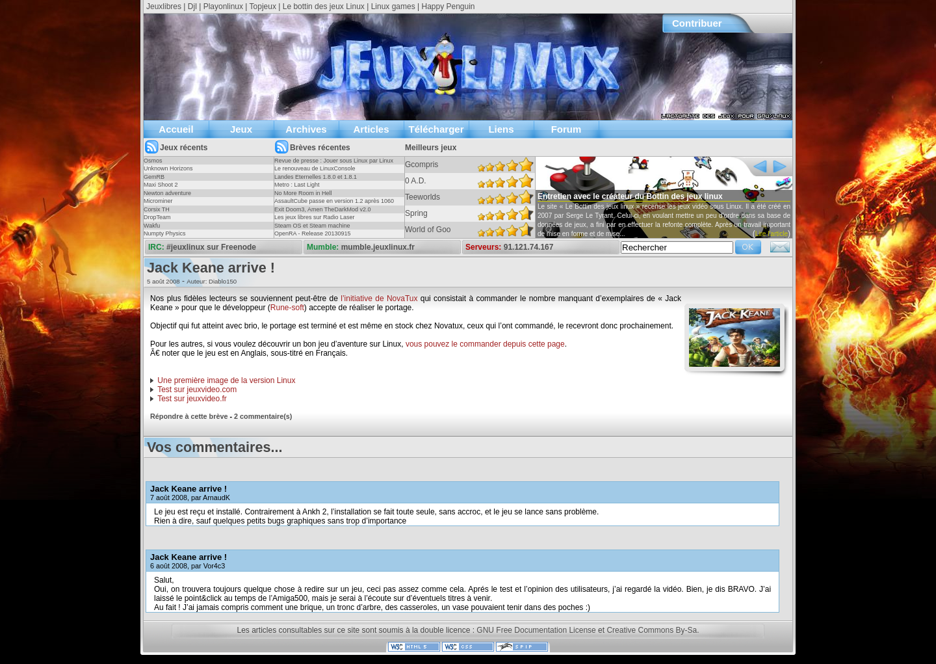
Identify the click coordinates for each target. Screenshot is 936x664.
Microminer (158, 201)
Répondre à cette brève (189, 416)
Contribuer (697, 23)
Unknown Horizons (168, 168)
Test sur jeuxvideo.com (197, 389)
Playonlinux (223, 6)
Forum (566, 129)
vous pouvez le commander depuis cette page (485, 344)
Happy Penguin (447, 6)
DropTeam (157, 217)
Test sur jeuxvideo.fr (192, 398)
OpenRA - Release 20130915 (312, 233)
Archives (305, 129)
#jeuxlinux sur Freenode (211, 247)
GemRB (154, 177)
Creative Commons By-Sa (651, 630)
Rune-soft (287, 307)
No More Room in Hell (303, 193)
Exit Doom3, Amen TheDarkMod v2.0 (322, 209)
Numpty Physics (165, 233)
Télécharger (435, 129)
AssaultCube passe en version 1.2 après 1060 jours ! (334, 205)
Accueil (176, 129)
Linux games (393, 6)
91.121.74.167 (529, 247)
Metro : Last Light (297, 184)
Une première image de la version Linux (226, 380)
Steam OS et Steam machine (312, 225)
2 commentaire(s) (263, 416)
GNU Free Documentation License (535, 630)
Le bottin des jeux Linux (324, 6)
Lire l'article (771, 233)
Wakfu (152, 225)
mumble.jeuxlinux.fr (378, 247)
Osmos (153, 160)
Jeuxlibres (163, 6)
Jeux (241, 129)
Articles (371, 129)
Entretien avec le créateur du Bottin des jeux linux (630, 196)
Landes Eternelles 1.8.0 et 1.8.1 (315, 177)
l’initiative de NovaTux (379, 298)
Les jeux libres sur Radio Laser (314, 217)
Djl (192, 6)
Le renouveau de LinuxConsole (315, 168)
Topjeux (263, 6)
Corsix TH (157, 209)
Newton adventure (167, 193)
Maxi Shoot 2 (161, 184)
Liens (501, 129)
